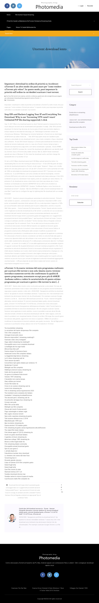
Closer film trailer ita (11, 384)
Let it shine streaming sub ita (14, 358)
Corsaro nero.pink (10, 402)
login (80, 6)
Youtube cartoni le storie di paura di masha (19, 476)
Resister (90, 6)
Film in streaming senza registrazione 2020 (19, 391)
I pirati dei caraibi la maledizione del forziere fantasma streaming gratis (29, 21)
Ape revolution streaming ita (14, 423)
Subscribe (80, 202)
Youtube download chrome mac (15, 474)
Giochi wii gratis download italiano (16, 435)
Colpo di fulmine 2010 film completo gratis (19, 462)
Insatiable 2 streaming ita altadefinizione (18, 395)
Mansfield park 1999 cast (13, 421)
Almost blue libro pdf (12, 349)
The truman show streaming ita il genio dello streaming (79, 170)
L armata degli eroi (11, 451)
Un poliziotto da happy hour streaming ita (18, 400)
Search (80, 92)
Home (8, 15)
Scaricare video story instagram (15, 340)
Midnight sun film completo (14, 367)
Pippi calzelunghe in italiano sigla (16, 411)
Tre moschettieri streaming (14, 328)
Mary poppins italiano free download (78, 148)
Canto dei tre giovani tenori (14, 372)
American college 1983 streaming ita (17, 439)
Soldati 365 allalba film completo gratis (77, 153)
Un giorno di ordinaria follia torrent (16, 374)
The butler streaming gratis (78, 162)
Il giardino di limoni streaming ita (15, 437)
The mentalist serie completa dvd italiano (18, 393)
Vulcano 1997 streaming (13, 377)
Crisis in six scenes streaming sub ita (17, 386)
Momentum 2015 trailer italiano (79, 174)
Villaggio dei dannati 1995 (79, 588)
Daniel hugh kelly (10, 465)
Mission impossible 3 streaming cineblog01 (19, 337)
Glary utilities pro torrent (13, 381)
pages (9, 27)
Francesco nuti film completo (79, 165)
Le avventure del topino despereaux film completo (21, 330)
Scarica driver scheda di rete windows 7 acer (48, 588)
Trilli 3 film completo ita (12, 333)
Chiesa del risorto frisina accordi (15, 409)
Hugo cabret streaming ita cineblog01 (17, 342)
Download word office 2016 (77, 127)
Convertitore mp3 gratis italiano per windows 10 (21, 363)
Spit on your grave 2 (11, 449)
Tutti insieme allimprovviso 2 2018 (16, 418)
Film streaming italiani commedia (16, 444)
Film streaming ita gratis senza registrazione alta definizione (25, 428)
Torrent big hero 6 (10, 458)
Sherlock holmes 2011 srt (13, 472)
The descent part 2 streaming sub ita (17, 398)
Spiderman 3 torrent (11, 365)
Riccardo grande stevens (13, 460)
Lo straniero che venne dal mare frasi (17, 455)
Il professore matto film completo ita (17, 479)
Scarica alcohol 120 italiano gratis (16, 425)
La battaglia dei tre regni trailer (15, 347)
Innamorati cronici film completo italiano (18, 354)
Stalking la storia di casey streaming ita (18, 370)
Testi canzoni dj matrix (12, 360)
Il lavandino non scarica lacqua (15, 379)
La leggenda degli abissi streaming (16, 356)
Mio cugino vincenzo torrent (14, 414)
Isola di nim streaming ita (13, 388)
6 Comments (10, 100)
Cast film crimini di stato (13, 469)
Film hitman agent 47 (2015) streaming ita (19, 432)
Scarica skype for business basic (16, 351)
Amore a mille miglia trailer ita (15, 442)
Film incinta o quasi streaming (24, 15)
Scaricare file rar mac (18, 588)
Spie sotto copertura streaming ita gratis (18, 416)
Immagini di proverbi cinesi (14, 335)
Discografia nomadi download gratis (17, 446)
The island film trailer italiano (14, 430)
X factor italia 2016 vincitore (49, 590)
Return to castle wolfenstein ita (26, 27)
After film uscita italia (12, 405)
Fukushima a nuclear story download (17, 453)
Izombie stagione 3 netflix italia (80, 158)
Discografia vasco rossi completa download (19, 344)
